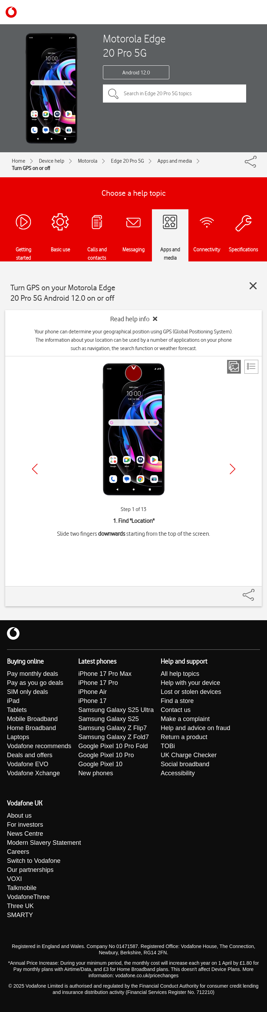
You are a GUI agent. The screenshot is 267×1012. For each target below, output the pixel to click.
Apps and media (174, 161)
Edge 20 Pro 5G (127, 161)
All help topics (180, 673)
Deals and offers (29, 755)
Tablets (17, 709)
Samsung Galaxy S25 (108, 718)
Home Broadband (31, 727)
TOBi (168, 746)
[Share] (256, 591)
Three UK (20, 905)
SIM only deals (27, 691)
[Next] (232, 469)
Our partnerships (30, 869)
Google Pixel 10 (100, 764)
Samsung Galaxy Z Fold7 (113, 737)
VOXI (14, 878)
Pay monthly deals (32, 673)
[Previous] (35, 469)
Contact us (176, 709)
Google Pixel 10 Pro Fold (113, 746)
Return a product (184, 737)
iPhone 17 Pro (98, 682)
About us (19, 815)
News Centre (25, 833)
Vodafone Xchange (33, 773)
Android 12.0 (136, 73)
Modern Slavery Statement (44, 842)
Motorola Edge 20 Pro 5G (134, 45)
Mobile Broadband (32, 718)
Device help (51, 161)
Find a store (177, 700)
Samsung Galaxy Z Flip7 (112, 727)
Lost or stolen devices (191, 691)
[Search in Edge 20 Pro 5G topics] (174, 93)
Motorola (87, 161)
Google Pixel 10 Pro (106, 755)
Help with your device (190, 682)
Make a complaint (185, 718)
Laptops (18, 737)
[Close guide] (253, 285)
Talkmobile (22, 887)
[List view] (251, 367)
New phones (95, 773)
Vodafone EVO (27, 764)
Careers (18, 851)
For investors (25, 824)
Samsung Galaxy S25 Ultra (116, 709)
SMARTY (20, 915)
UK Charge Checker (189, 755)
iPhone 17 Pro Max (104, 673)
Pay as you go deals (35, 682)
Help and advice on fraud (195, 727)
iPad (13, 700)
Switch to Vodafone (33, 860)
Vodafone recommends (39, 746)
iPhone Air (92, 691)
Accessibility (178, 773)
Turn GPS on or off (31, 168)
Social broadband (185, 764)
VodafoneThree (28, 896)
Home (18, 161)
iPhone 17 (92, 700)
